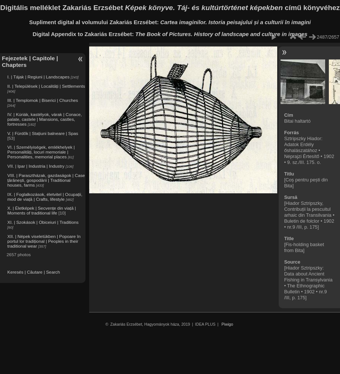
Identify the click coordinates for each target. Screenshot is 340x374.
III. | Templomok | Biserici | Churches (42, 100)
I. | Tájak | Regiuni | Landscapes (38, 76)
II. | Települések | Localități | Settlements (46, 86)
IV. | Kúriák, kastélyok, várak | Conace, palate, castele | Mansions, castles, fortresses (44, 119)
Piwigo (227, 324)
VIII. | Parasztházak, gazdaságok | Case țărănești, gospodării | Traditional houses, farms (46, 180)
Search (53, 272)
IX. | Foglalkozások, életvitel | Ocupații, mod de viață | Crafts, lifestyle (44, 196)
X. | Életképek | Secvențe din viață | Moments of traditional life (41, 210)
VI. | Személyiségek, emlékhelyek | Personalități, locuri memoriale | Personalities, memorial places (41, 152)
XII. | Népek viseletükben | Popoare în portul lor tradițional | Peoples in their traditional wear (44, 241)
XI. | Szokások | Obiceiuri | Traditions (43, 222)
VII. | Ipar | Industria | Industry (36, 166)
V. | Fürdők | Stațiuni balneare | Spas (42, 133)
